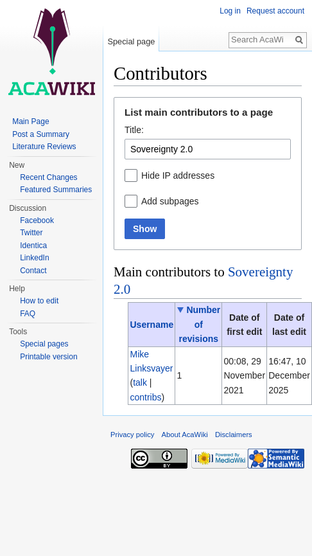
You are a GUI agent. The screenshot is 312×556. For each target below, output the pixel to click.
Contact (33, 270)
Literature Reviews (44, 146)
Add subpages (170, 201)
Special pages (44, 343)
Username (151, 324)
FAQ (27, 313)
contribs (145, 397)
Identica (33, 245)
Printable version (48, 356)
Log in (230, 10)
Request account (275, 10)
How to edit (39, 300)
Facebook (37, 220)
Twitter (31, 232)
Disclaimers (233, 434)
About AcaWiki (185, 434)
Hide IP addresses (177, 175)
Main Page (30, 121)
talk (140, 382)
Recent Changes (48, 177)
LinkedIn (34, 257)
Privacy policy (132, 434)
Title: (134, 130)
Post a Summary (40, 134)
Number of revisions (200, 324)
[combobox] (208, 149)
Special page (131, 41)
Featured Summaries (56, 189)
